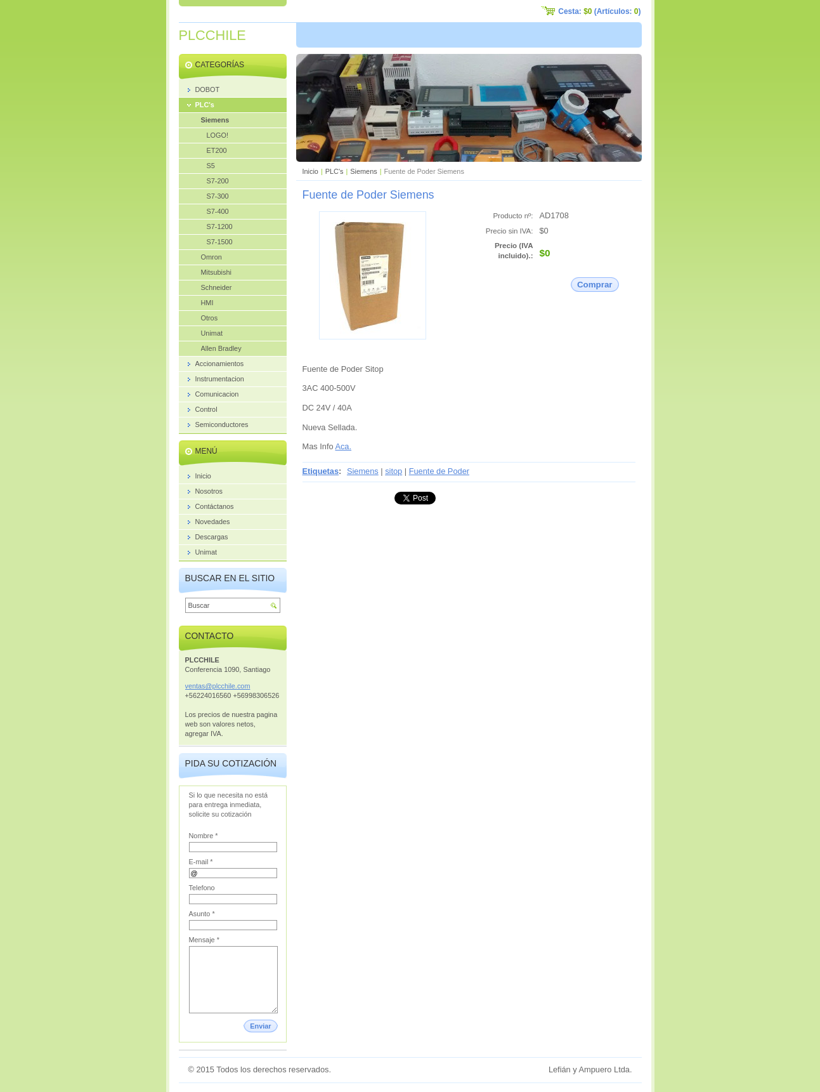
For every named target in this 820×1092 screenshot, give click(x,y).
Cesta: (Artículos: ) (599, 11)
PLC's (334, 171)
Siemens (363, 171)
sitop (393, 471)
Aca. (343, 446)
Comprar (595, 284)
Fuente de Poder (439, 471)
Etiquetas (321, 471)
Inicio (310, 171)
